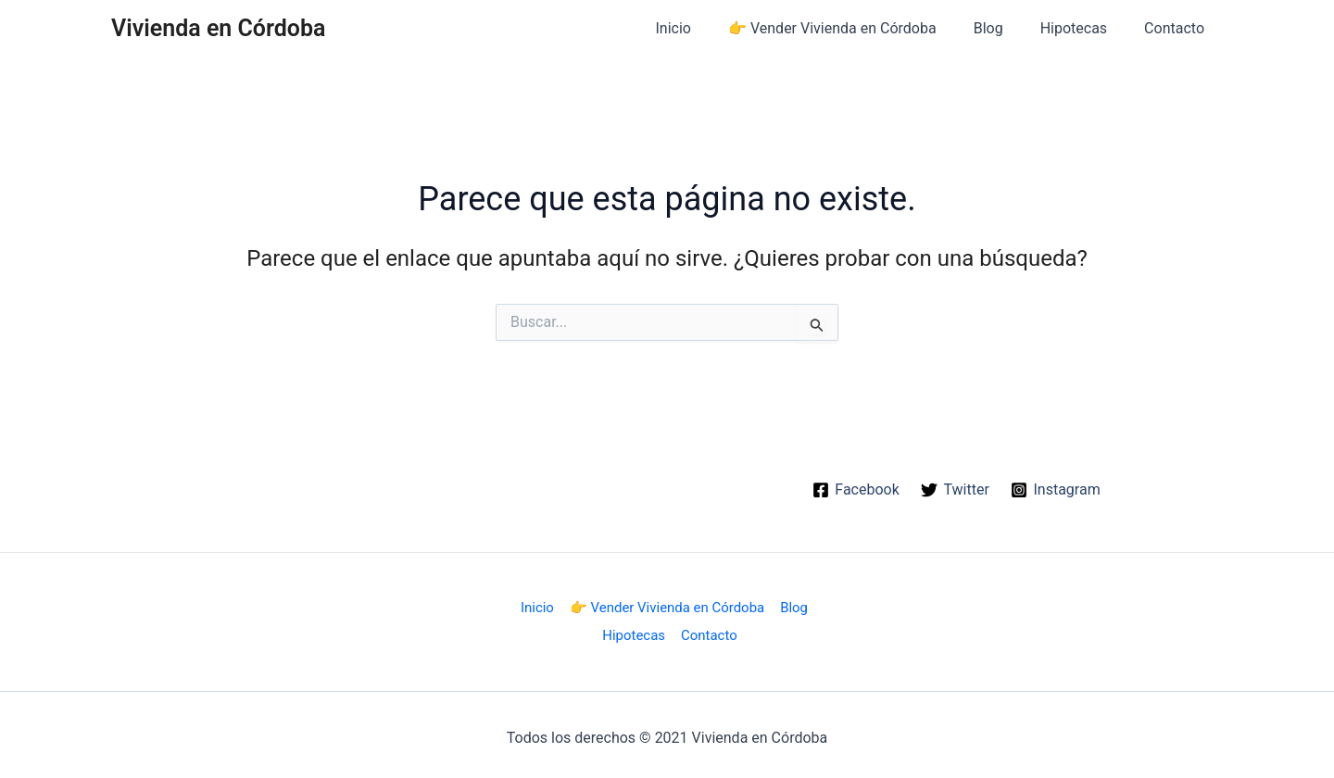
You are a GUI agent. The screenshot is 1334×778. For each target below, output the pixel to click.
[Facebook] (855, 490)
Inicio (706, 28)
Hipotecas (1084, 28)
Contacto (1178, 28)
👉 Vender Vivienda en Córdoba (858, 28)
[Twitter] (955, 490)
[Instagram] (1056, 490)
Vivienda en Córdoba (218, 28)
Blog (1007, 28)
